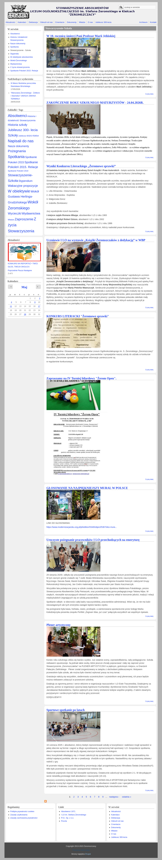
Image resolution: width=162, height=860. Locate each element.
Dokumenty (71, 22)
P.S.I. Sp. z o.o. (67, 818)
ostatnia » (126, 797)
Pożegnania (17, 151)
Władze (82, 22)
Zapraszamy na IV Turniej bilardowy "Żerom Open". (81, 378)
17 (39, 306)
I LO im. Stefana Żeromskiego (73, 815)
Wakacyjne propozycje (23, 185)
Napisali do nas (21, 141)
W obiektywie (19, 191)
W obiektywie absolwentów (21, 57)
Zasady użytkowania (18, 815)
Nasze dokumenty (17, 44)
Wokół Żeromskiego (18, 60)
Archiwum (143, 22)
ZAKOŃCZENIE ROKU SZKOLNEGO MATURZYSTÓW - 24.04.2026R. (95, 102)
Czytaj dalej (149, 94)
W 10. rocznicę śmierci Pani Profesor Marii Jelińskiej (81, 36)
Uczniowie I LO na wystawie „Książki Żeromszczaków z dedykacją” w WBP (96, 240)
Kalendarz (22, 22)
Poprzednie (13, 270)
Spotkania (14, 47)
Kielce (36, 135)
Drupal (88, 854)
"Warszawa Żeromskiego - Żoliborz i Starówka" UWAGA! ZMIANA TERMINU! (25, 96)
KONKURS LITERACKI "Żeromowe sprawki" (78, 316)
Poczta (64, 821)
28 (25, 314)
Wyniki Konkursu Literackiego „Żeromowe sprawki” (81, 166)
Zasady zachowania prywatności (23, 818)
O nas (90, 22)
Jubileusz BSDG (25, 136)
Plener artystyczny (59, 625)
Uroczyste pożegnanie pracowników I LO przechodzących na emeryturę (93, 539)
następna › (114, 797)
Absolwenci (15, 34)
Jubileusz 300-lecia (103, 22)
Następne (28, 270)
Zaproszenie (24, 219)
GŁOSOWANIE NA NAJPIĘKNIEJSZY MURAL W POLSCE (87, 488)
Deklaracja (33, 22)
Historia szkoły (17, 124)
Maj (24, 287)
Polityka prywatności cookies (22, 811)
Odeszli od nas (46, 22)
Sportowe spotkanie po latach (66, 710)
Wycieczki (14, 213)
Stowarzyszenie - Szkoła (20, 50)
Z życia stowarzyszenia (20, 67)
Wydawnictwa (16, 64)
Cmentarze (59, 22)
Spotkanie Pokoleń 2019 (18, 171)
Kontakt (153, 22)
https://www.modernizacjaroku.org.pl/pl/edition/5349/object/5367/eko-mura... (82, 527)
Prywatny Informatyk (80, 850)
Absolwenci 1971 (68, 811)
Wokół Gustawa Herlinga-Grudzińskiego (23, 197)
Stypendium (25, 180)
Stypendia (14, 54)
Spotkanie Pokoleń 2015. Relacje (24, 71)
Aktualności (10, 22)
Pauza (20, 270)
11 (11, 306)
